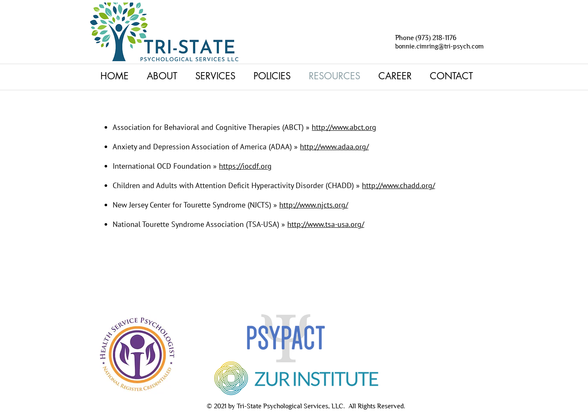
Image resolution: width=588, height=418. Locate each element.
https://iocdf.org (245, 166)
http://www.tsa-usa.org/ (325, 224)
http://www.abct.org (344, 127)
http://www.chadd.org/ (398, 185)
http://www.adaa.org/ (334, 146)
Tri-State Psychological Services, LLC (290, 406)
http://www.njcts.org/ (313, 205)
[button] (218, 75)
